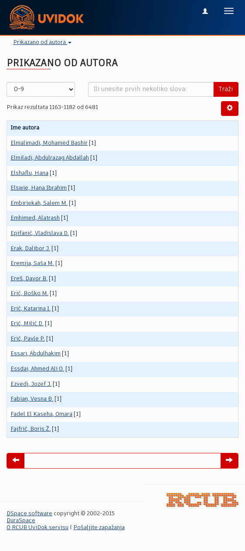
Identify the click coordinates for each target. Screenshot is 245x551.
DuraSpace (21, 521)
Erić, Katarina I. (30, 309)
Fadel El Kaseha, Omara (41, 414)
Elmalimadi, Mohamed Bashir (49, 143)
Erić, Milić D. (27, 324)
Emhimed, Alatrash (35, 218)
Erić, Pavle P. (27, 339)
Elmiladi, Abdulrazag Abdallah (49, 158)
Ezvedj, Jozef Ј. (30, 384)
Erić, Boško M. (29, 293)
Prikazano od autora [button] (42, 42)
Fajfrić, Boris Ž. (30, 429)
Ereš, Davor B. (29, 279)
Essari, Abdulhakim (35, 354)
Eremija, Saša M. (32, 263)
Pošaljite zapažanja (99, 528)
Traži (226, 89)
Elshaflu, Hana (29, 173)
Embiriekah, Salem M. (39, 203)
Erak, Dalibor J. (30, 249)
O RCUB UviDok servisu (37, 528)
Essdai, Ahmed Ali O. (37, 369)
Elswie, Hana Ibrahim (38, 188)
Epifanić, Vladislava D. (39, 233)
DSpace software (29, 514)
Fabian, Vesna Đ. (31, 399)
